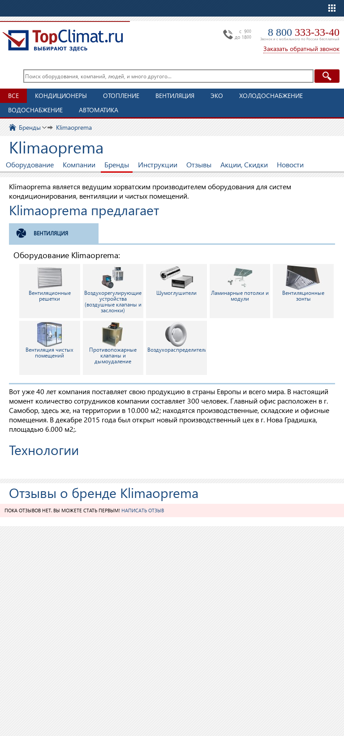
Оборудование (30, 164)
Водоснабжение (35, 110)
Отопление (121, 95)
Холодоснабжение (271, 95)
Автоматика (98, 110)
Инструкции (157, 164)
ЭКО (217, 95)
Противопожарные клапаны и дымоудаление (113, 343)
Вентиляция (174, 95)
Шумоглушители (176, 280)
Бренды (116, 164)
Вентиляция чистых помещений (49, 340)
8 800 (304, 32)
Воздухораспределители (177, 337)
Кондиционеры (61, 95)
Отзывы (198, 164)
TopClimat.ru (62, 40)
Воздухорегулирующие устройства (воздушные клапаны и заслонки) (113, 289)
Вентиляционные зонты (303, 283)
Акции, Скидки (244, 164)
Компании (79, 164)
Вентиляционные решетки (50, 283)
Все (13, 95)
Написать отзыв (142, 510)
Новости (290, 164)
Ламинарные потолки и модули (240, 283)
